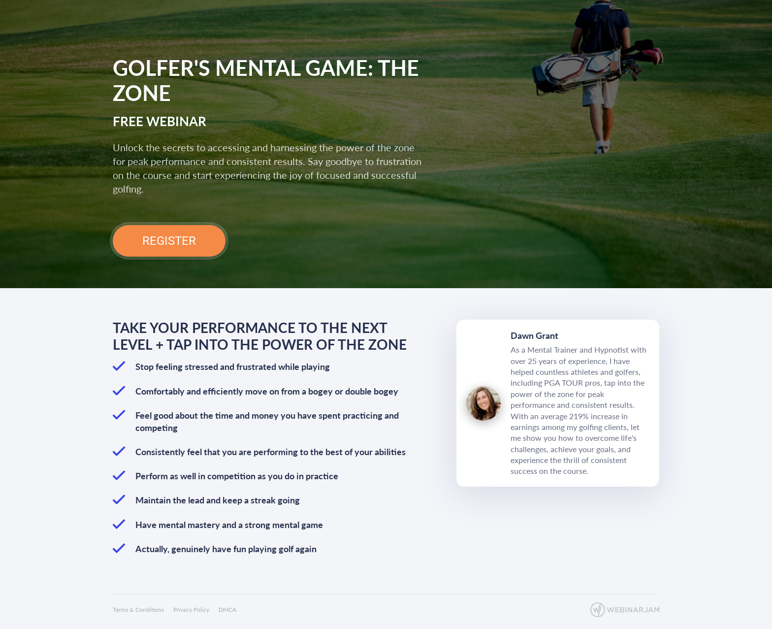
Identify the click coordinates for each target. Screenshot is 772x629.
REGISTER (169, 241)
